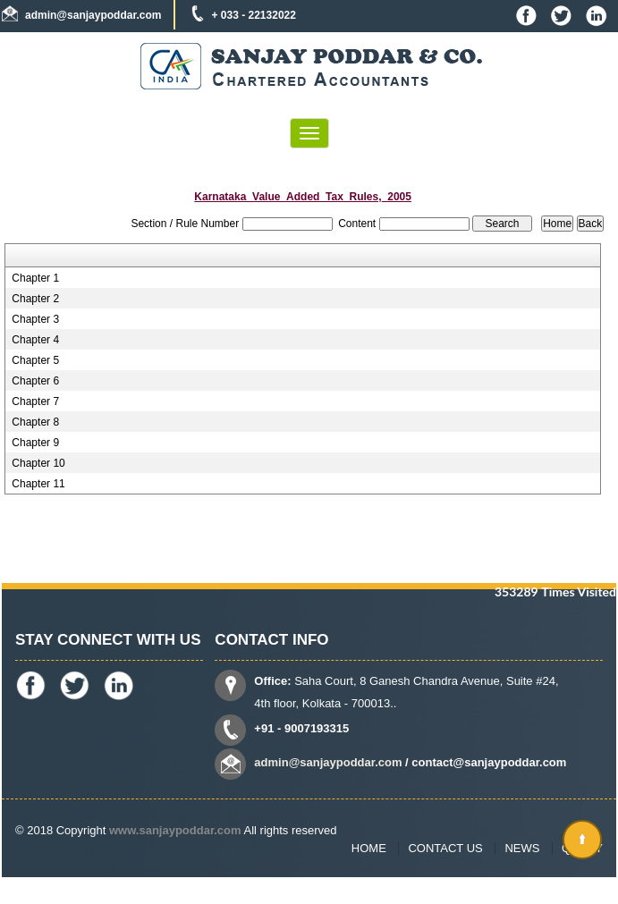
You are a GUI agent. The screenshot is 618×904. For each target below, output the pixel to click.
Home (368, 848)
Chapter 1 (35, 278)
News (521, 848)
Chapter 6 (35, 381)
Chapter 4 (35, 340)
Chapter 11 (38, 483)
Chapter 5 (35, 360)
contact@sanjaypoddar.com (488, 762)
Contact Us (445, 848)
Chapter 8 (35, 422)
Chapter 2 (35, 298)
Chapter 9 (35, 442)
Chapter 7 (35, 401)
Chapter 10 (38, 463)
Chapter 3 (35, 319)
